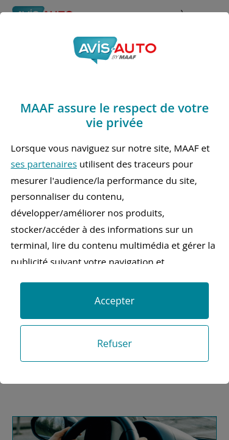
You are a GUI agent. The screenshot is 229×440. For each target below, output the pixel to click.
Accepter (114, 300)
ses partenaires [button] (44, 164)
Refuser (114, 343)
